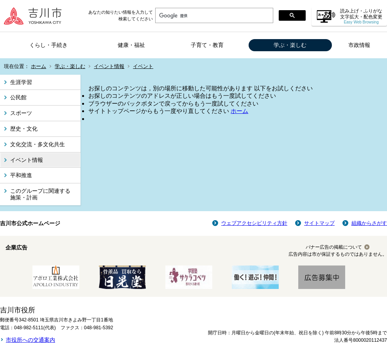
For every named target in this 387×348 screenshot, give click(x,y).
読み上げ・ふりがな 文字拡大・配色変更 (361, 16)
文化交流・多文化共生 (37, 144)
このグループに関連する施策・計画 (40, 194)
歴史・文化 (24, 129)
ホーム (38, 66)
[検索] (213, 15)
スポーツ (21, 113)
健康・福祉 (131, 45)
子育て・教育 (207, 45)
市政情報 (359, 45)
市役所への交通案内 (30, 340)
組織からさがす (369, 223)
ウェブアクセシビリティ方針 (254, 223)
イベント (143, 66)
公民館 (18, 97)
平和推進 (21, 175)
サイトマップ (319, 223)
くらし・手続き (48, 45)
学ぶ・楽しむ (290, 45)
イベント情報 (109, 66)
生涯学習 (21, 82)
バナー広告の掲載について (334, 247)
